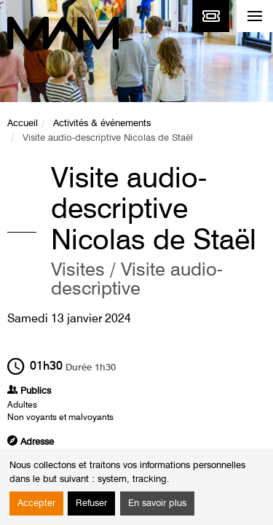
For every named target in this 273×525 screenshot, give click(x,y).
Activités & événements (102, 123)
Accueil (22, 123)
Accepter (36, 503)
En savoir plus (157, 503)
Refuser (91, 503)
